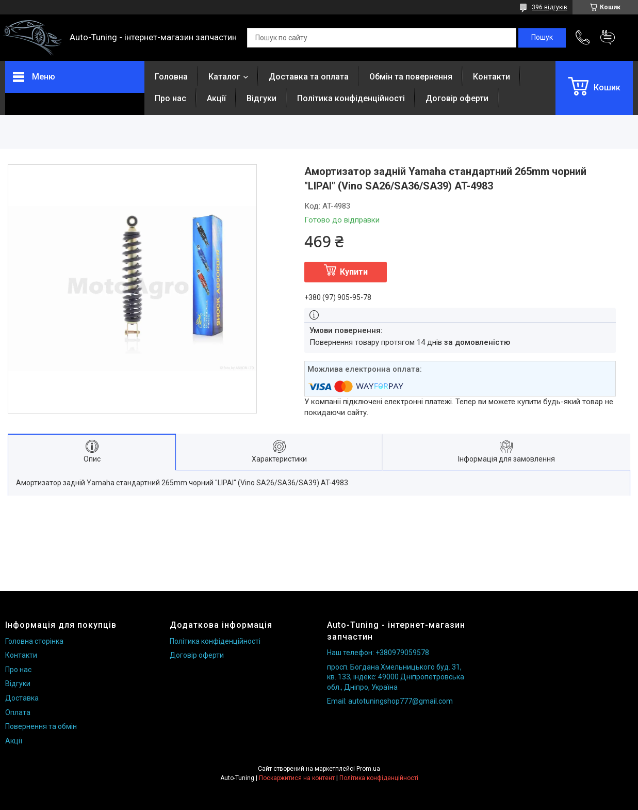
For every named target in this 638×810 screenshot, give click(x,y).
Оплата (17, 712)
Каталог (224, 77)
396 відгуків (549, 7)
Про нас (170, 98)
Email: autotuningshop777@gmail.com (390, 701)
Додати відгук (607, 37)
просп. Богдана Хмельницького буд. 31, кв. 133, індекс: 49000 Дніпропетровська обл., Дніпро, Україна (395, 677)
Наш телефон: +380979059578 (378, 652)
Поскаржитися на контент (297, 778)
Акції (216, 98)
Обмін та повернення (410, 77)
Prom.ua (368, 768)
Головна (171, 77)
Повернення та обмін (41, 726)
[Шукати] (542, 37)
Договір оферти (457, 98)
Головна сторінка (34, 641)
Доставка (22, 698)
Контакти (491, 77)
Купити (354, 272)
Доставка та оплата (309, 77)
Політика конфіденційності (351, 98)
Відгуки (261, 98)
